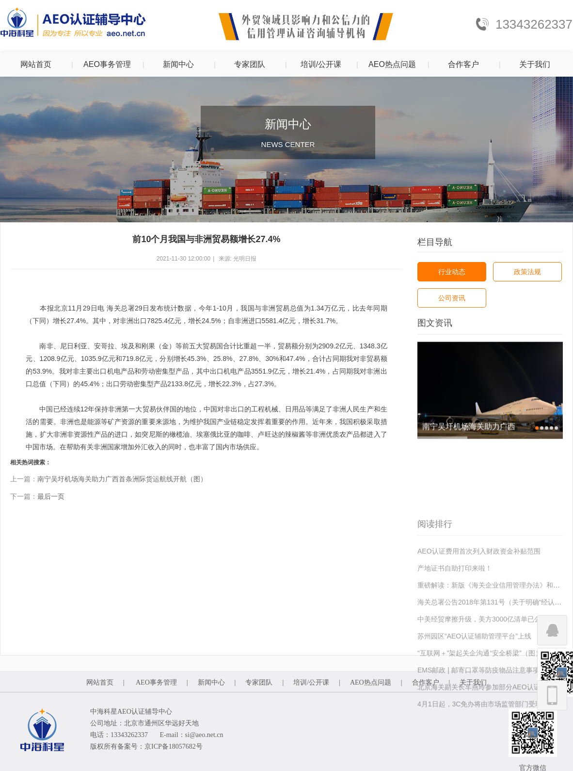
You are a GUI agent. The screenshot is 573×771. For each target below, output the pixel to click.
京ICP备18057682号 (173, 746)
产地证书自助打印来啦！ (454, 610)
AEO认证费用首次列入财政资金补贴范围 (479, 593)
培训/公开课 (321, 64)
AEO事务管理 (107, 64)
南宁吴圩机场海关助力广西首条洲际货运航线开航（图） (122, 479)
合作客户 (463, 64)
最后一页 (50, 496)
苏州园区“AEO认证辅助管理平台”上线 (474, 678)
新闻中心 (178, 64)
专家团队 (249, 64)
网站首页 (35, 64)
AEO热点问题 (392, 64)
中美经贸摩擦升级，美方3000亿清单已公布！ (486, 661)
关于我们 (534, 64)
